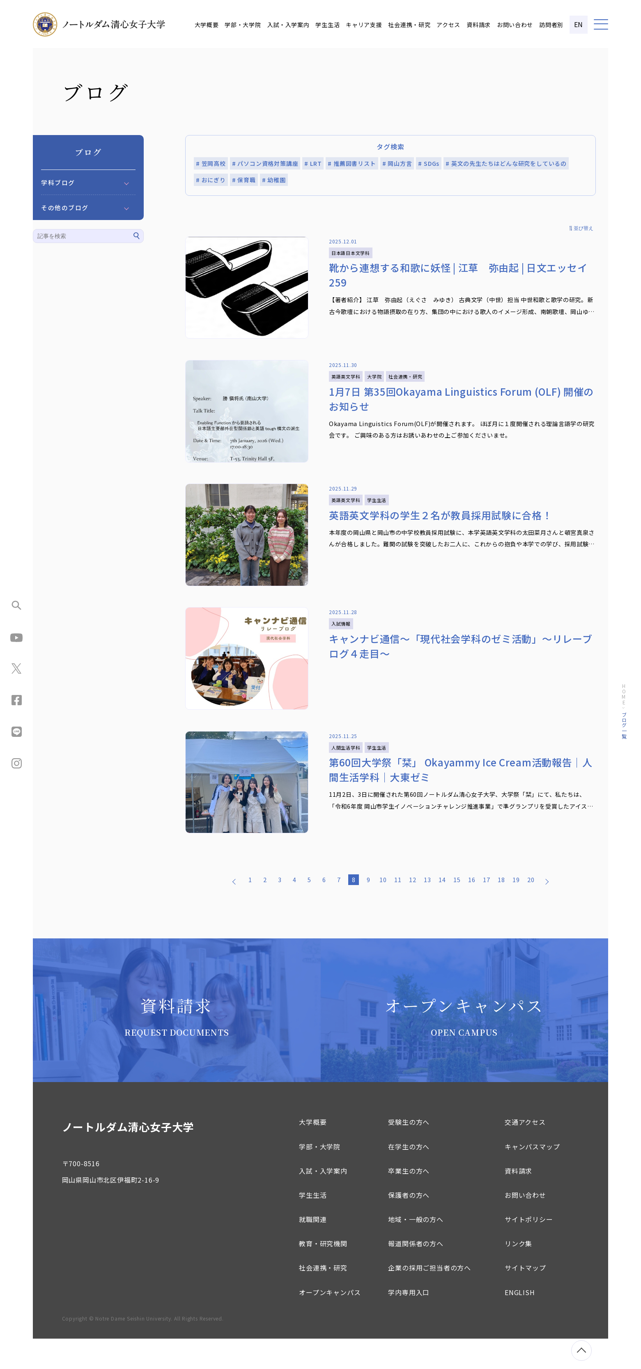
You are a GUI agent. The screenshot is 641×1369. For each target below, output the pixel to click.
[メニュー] (601, 24)
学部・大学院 (243, 25)
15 (457, 910)
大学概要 (207, 25)
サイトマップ (525, 1298)
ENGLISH (520, 1323)
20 (531, 910)
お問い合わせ (515, 25)
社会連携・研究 (409, 25)
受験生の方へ (409, 1152)
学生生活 (327, 25)
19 (516, 910)
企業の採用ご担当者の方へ (429, 1298)
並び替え (583, 228)
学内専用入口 (409, 1323)
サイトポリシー (529, 1249)
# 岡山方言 (397, 163)
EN (579, 24)
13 (427, 910)
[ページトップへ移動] (581, 1350)
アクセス (448, 25)
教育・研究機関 (323, 1274)
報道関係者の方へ (415, 1274)
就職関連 (312, 1249)
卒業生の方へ (409, 1201)
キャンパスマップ (532, 1177)
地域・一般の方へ (415, 1249)
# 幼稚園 (274, 180)
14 (442, 910)
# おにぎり (211, 180)
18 (501, 910)
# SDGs (428, 163)
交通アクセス (525, 1152)
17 (486, 910)
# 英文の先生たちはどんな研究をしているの (506, 163)
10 (383, 910)
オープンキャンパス (330, 1323)
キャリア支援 (364, 25)
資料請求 (478, 25)
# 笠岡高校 (211, 163)
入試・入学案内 (288, 25)
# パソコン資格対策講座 (265, 163)
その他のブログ (65, 207)
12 (413, 910)
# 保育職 (244, 180)
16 (472, 910)
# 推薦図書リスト (352, 163)
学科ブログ (58, 182)
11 (398, 910)
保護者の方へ (409, 1225)
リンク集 (518, 1274)
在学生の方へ (409, 1177)
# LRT (313, 163)
